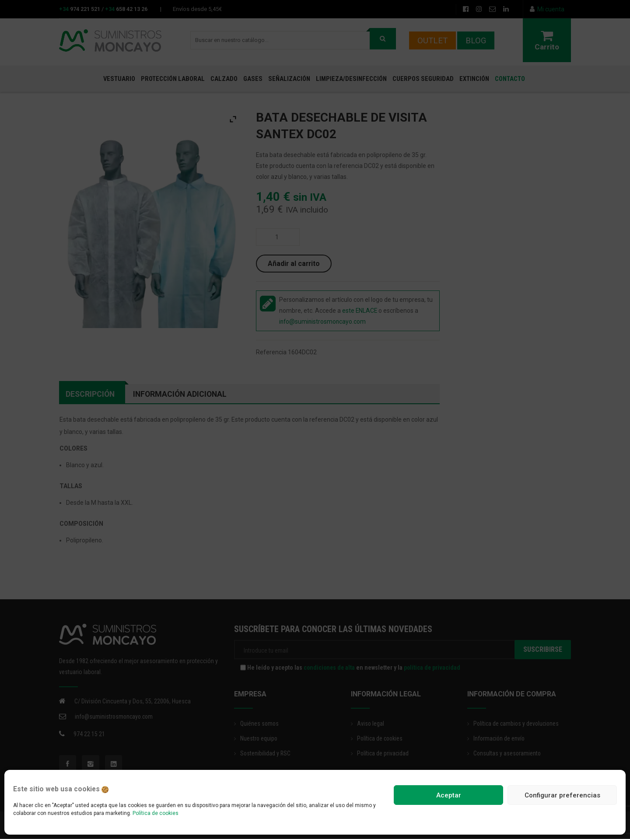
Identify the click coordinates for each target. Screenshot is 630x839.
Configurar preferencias (562, 795)
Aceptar (448, 795)
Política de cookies (155, 813)
